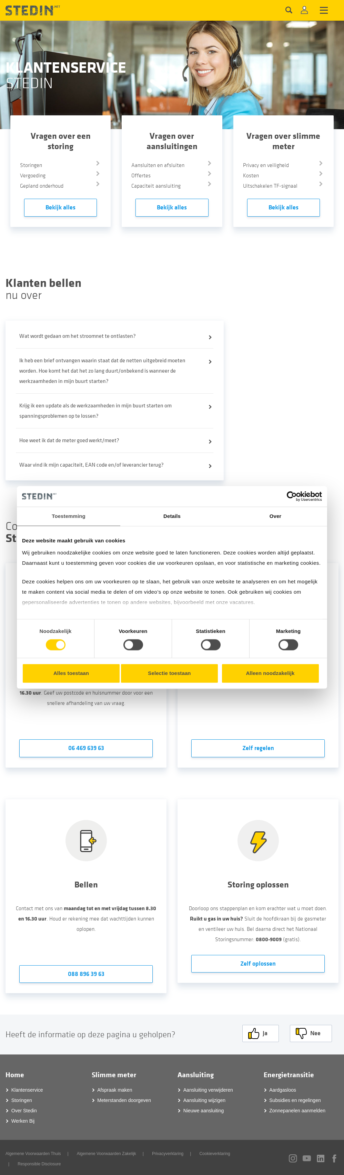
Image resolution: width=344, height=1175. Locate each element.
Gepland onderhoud (41, 186)
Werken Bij (22, 1119)
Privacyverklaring (167, 1151)
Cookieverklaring (214, 1151)
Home (15, 1073)
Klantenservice (27, 1088)
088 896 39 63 (86, 974)
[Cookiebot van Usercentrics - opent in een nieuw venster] (292, 496)
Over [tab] (276, 516)
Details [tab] (172, 516)
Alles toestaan (71, 673)
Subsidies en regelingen (295, 1098)
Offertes (141, 175)
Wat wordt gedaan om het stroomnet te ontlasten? (77, 336)
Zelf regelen (258, 748)
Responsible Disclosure (39, 1162)
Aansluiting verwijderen (208, 1088)
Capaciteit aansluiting (156, 186)
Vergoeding (32, 175)
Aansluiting (196, 1073)
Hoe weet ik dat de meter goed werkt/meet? (69, 440)
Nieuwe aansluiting (203, 1108)
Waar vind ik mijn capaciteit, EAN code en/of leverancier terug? (91, 464)
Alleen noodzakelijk (270, 673)
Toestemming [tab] (68, 516)
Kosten (251, 175)
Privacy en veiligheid (266, 165)
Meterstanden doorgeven (124, 1098)
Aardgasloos (282, 1088)
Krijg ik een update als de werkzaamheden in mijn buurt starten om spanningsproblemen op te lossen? (95, 410)
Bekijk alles (60, 207)
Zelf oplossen (258, 964)
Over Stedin (24, 1108)
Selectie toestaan (169, 673)
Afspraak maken (114, 1088)
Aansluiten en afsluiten (157, 165)
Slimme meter (114, 1073)
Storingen (31, 165)
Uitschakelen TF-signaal (270, 186)
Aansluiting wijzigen (204, 1098)
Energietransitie (289, 1073)
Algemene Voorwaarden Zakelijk (106, 1151)
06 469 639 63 (86, 748)
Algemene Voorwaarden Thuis (33, 1151)
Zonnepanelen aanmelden (297, 1108)
